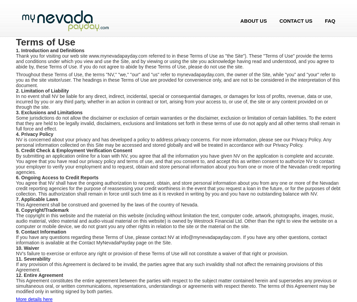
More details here (34, 299)
